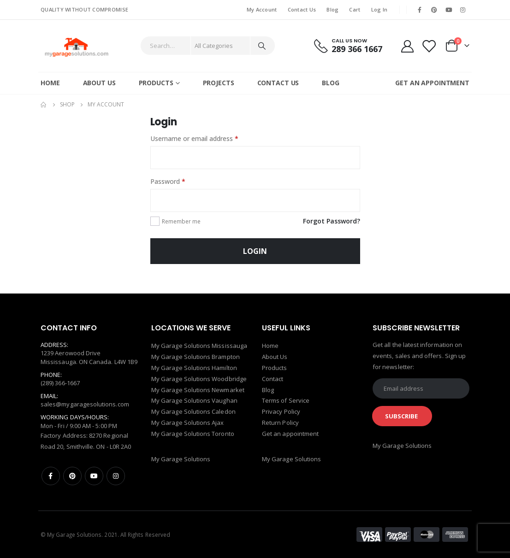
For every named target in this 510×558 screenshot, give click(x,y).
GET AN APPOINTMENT (432, 82)
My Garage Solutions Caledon (193, 412)
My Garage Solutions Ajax (187, 423)
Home (50, 82)
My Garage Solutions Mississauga (199, 346)
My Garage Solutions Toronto (192, 434)
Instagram (116, 476)
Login (255, 251)
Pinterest (72, 476)
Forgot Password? (331, 221)
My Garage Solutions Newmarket (197, 390)
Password (167, 181)
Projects (218, 82)
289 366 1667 (357, 48)
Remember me (181, 221)
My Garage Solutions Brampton (195, 357)
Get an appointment (290, 434)
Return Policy (280, 423)
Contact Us (302, 9)
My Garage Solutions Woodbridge (199, 379)
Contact (272, 379)
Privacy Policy (281, 412)
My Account (262, 9)
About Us (99, 82)
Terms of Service (285, 401)
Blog (332, 9)
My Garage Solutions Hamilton (194, 368)
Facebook (51, 476)
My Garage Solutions (180, 459)
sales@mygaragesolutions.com (85, 404)
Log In (379, 9)
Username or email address (194, 138)
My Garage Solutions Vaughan (194, 401)
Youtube (94, 476)
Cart (354, 9)
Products (156, 82)
